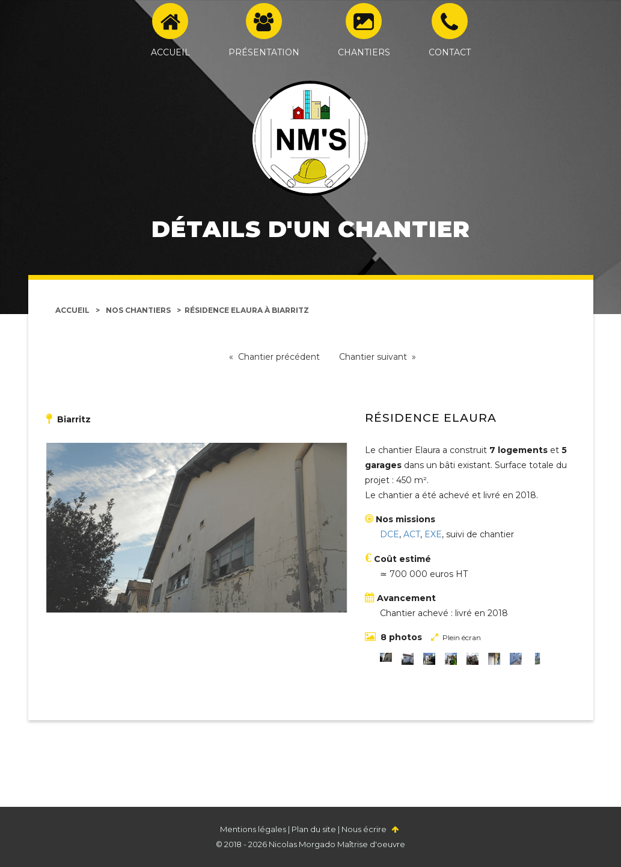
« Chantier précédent (274, 356)
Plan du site (314, 829)
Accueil (72, 310)
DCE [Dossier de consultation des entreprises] (389, 534)
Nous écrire (364, 829)
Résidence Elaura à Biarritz (247, 310)
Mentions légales (253, 829)
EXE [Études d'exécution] (433, 534)
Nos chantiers (138, 310)
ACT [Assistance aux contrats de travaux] (411, 534)
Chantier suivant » (377, 356)
